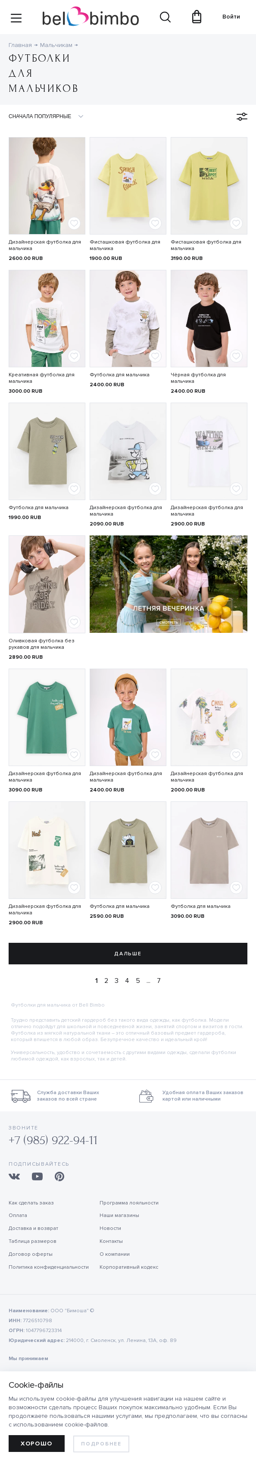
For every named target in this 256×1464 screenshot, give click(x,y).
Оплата (18, 1215)
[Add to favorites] (74, 223)
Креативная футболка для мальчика (42, 378)
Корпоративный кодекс (129, 1267)
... (148, 980)
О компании (115, 1254)
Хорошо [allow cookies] (37, 1443)
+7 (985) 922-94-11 (53, 1140)
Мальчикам (56, 45)
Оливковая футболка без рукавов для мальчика (42, 644)
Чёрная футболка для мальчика (198, 378)
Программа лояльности (129, 1203)
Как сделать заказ (31, 1203)
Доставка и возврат (33, 1228)
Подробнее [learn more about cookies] (101, 1444)
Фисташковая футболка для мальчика (125, 245)
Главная (20, 45)
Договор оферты (31, 1254)
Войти (228, 16)
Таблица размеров (32, 1241)
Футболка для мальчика (120, 375)
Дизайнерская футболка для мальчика (45, 245)
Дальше (127, 954)
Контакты (111, 1241)
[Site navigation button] (16, 21)
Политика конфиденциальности (49, 1267)
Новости (110, 1228)
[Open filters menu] (242, 116)
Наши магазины (119, 1215)
